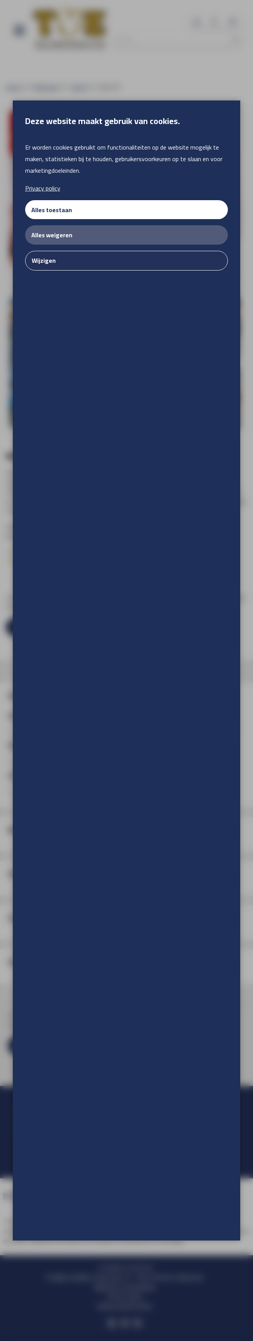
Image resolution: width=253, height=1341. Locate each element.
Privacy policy (42, 188)
